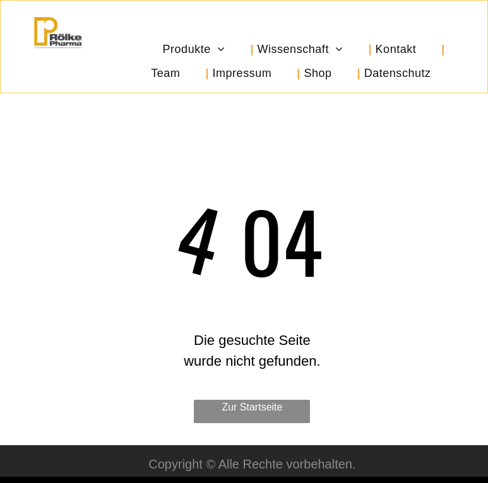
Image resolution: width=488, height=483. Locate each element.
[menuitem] (205, 50)
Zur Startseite (252, 407)
